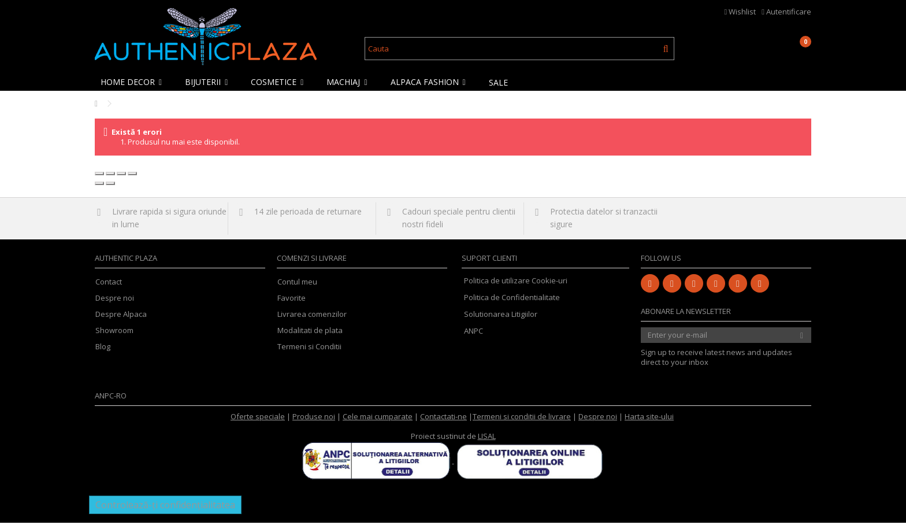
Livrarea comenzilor (312, 323)
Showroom (114, 340)
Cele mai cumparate (378, 425)
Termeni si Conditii (309, 356)
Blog (102, 356)
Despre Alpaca (121, 323)
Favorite (291, 307)
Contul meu (297, 291)
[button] (134, 82)
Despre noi (114, 307)
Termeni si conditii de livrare (522, 425)
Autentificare (786, 11)
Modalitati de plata (310, 340)
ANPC (473, 340)
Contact (108, 291)
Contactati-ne (443, 425)
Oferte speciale (258, 425)
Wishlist (740, 11)
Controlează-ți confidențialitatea (165, 514)
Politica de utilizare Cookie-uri (515, 290)
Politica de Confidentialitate (512, 306)
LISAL (487, 445)
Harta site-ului (649, 425)
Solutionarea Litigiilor (500, 323)
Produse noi (313, 425)
